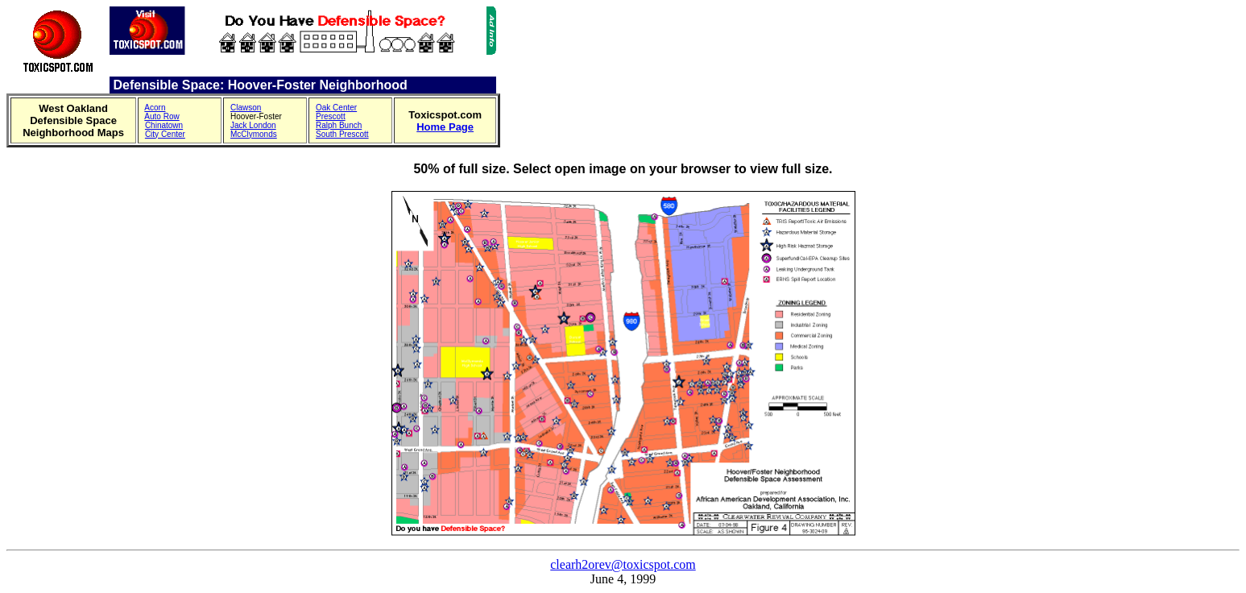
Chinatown (164, 125)
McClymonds (253, 134)
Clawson (245, 107)
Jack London (253, 125)
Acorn (154, 107)
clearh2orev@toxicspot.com (622, 564)
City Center (165, 134)
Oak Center (336, 107)
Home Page (445, 127)
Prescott (331, 116)
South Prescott (342, 134)
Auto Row (161, 116)
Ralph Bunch (339, 125)
